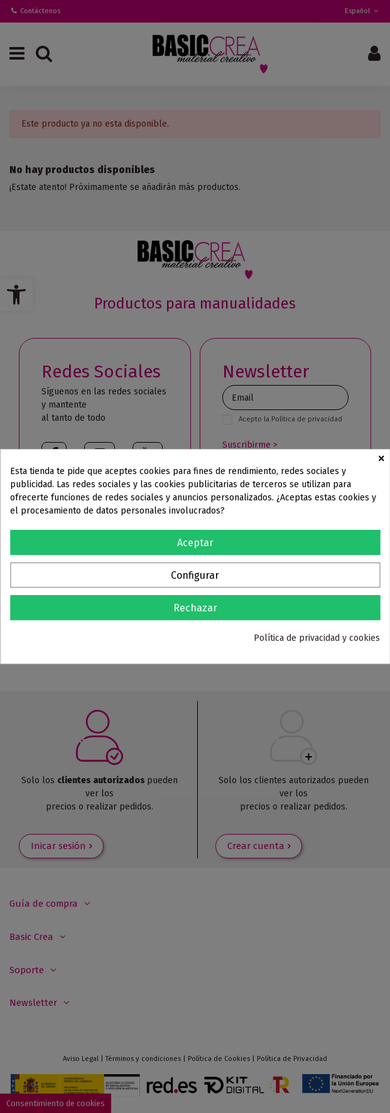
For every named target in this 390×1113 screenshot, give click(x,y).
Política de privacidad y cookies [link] (317, 638)
